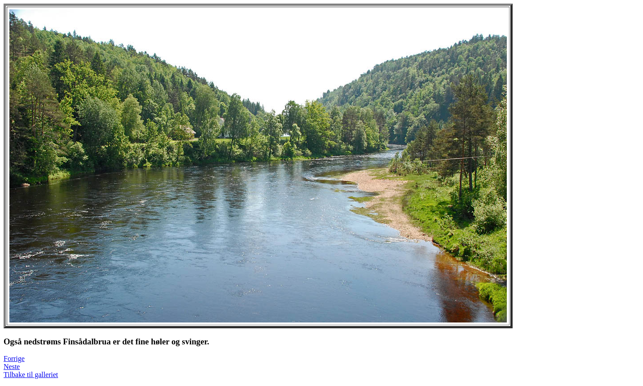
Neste (12, 366)
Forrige (14, 358)
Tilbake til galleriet (31, 374)
